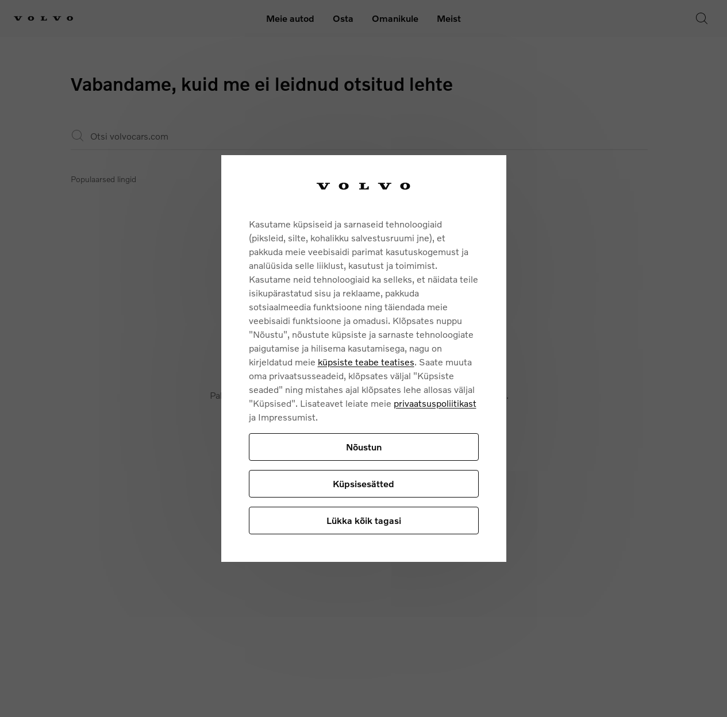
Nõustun (364, 446)
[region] (363, 358)
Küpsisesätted (363, 483)
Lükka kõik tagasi (363, 520)
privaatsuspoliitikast (435, 403)
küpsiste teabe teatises (366, 361)
